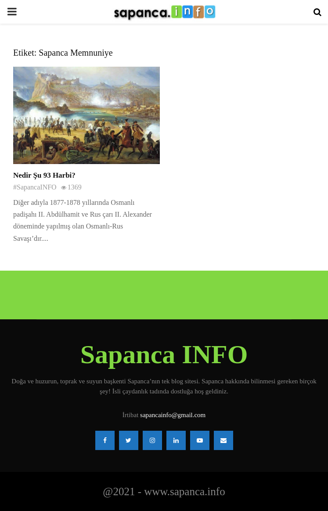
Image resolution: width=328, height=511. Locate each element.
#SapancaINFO (35, 187)
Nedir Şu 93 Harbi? (44, 175)
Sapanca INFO (164, 354)
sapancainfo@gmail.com (172, 414)
